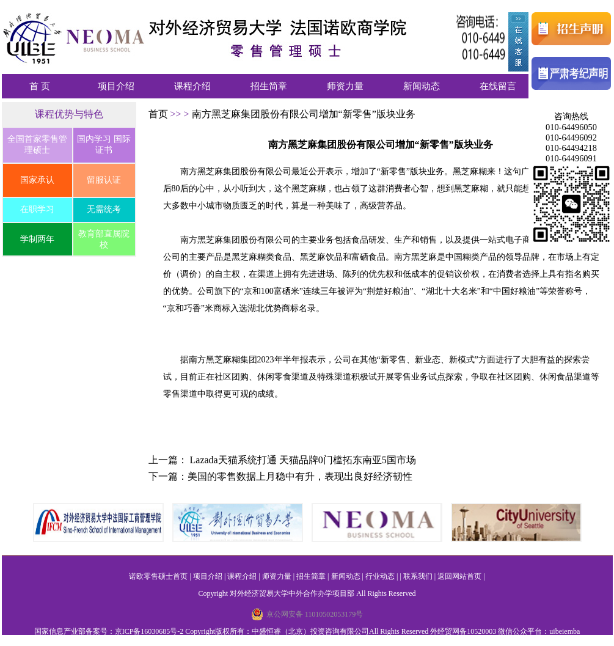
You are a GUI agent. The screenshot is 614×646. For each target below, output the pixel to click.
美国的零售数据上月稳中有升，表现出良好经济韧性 (300, 476)
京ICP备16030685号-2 (149, 631)
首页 (159, 114)
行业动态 (380, 576)
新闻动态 (421, 86)
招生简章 (268, 86)
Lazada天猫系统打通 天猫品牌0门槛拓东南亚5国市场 (303, 460)
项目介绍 (116, 86)
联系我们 (418, 576)
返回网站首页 (459, 576)
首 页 (39, 86)
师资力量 (345, 86)
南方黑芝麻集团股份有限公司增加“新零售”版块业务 (303, 114)
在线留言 (498, 86)
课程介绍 (192, 86)
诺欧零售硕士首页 (158, 576)
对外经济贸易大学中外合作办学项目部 (292, 593)
